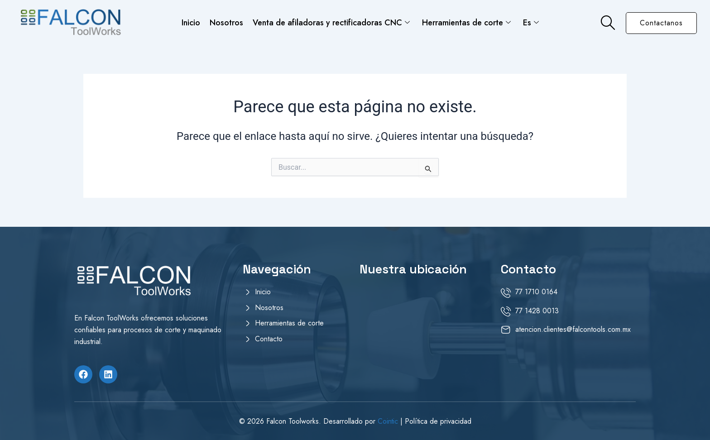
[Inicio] (296, 293)
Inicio (191, 22)
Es (530, 22)
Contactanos (661, 23)
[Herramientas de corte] (296, 325)
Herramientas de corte (466, 22)
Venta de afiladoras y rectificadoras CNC (331, 22)
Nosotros (227, 22)
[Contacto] (296, 341)
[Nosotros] (296, 309)
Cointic (388, 421)
